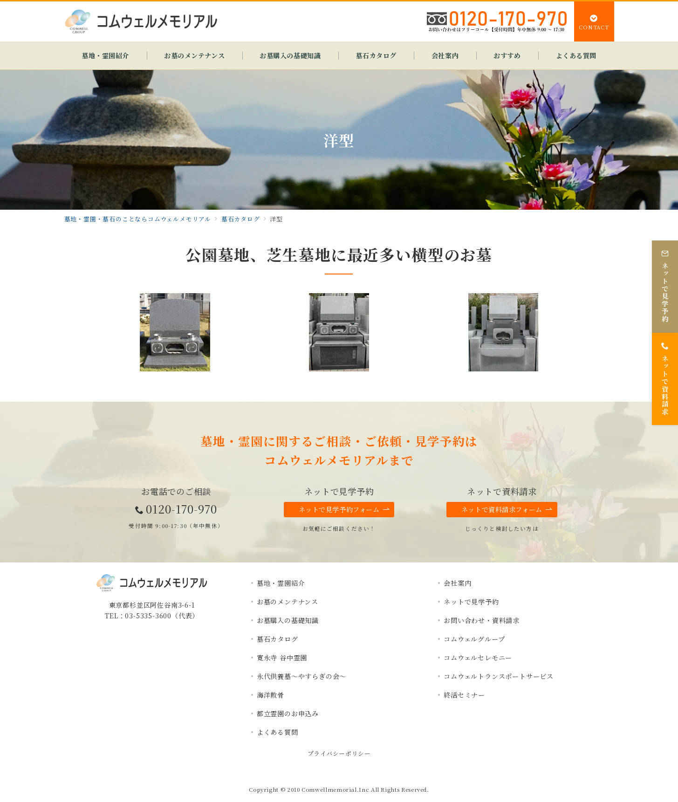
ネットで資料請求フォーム (507, 509)
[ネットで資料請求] (665, 376)
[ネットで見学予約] (665, 284)
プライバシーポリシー (339, 753)
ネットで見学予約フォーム (344, 509)
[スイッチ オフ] (594, 21)
